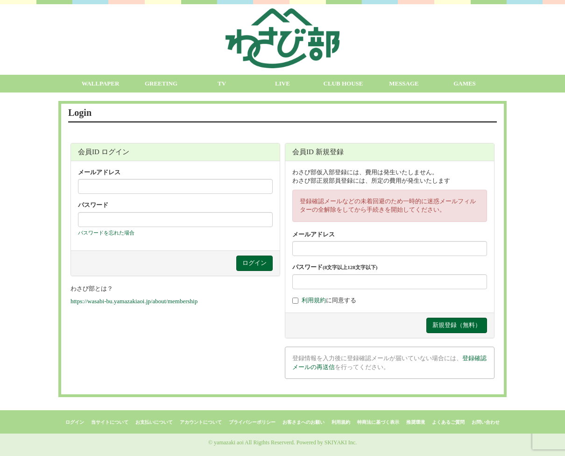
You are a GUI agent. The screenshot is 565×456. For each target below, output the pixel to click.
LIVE (282, 83)
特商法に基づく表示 (378, 422)
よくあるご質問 (448, 422)
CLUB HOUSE (343, 83)
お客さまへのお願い (303, 422)
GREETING (161, 83)
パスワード (93, 204)
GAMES (464, 83)
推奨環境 (415, 422)
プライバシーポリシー (252, 422)
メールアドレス (99, 172)
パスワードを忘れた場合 (106, 232)
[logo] (282, 38)
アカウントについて (201, 422)
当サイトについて (109, 422)
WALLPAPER (101, 83)
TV (222, 83)
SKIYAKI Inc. (341, 442)
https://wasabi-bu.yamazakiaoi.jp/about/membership (134, 301)
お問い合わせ (486, 422)
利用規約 (314, 300)
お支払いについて (154, 422)
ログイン (74, 422)
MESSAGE (404, 83)
